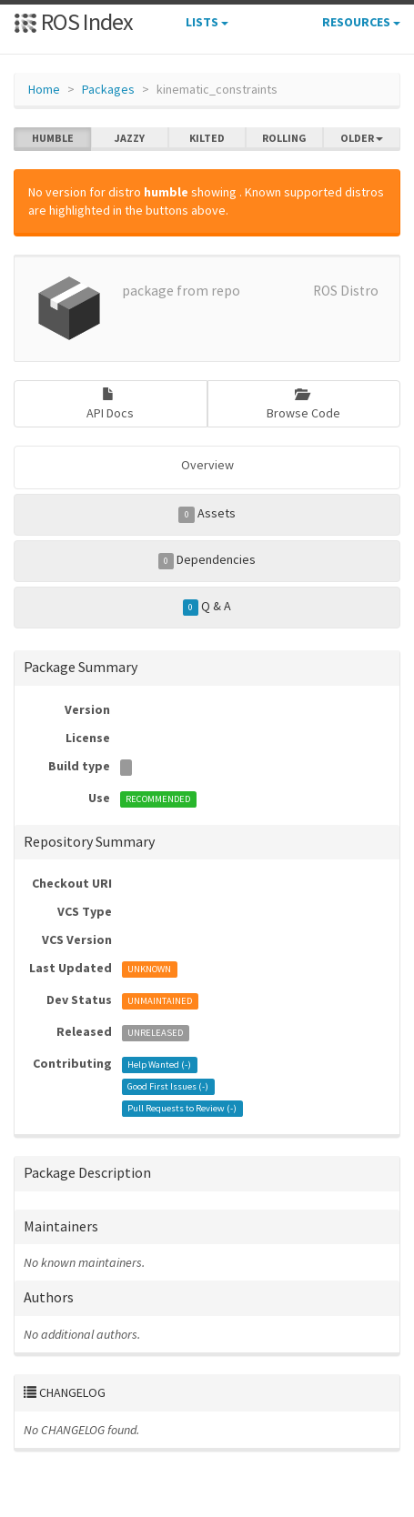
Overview (207, 465)
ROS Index (73, 21)
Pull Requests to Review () (182, 1108)
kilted (207, 138)
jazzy (130, 138)
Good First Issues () (167, 1086)
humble (53, 138)
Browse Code (303, 404)
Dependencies (207, 560)
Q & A (207, 607)
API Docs (110, 404)
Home (44, 89)
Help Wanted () (159, 1064)
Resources (361, 22)
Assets (207, 514)
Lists (207, 22)
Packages (108, 89)
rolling (284, 138)
